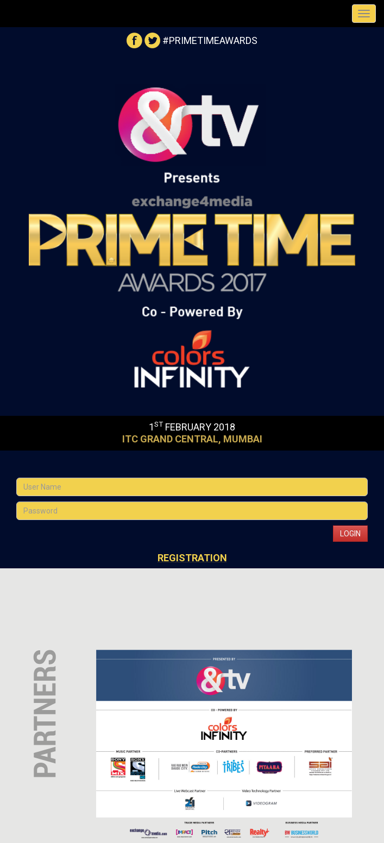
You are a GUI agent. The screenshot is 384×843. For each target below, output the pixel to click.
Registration (192, 557)
